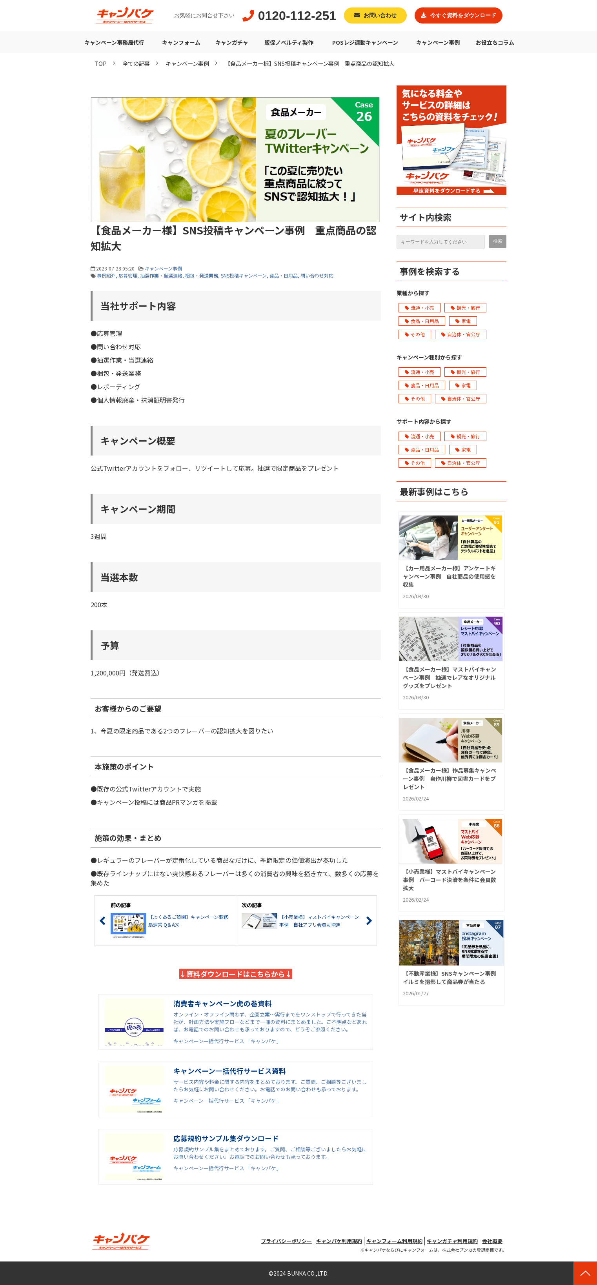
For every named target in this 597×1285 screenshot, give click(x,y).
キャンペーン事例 (438, 42)
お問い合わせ (380, 15)
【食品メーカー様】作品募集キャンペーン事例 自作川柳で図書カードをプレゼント (449, 778)
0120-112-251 (297, 16)
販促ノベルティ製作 (288, 42)
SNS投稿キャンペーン (244, 275)
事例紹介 (106, 275)
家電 (463, 321)
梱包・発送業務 (201, 275)
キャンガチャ (231, 42)
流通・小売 (419, 307)
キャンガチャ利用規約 (452, 1241)
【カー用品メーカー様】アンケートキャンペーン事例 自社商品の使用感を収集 (449, 576)
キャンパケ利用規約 (339, 1241)
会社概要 (492, 1241)
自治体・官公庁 (460, 334)
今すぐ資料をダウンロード (463, 15)
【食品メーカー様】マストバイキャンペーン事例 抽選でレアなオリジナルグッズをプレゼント (449, 677)
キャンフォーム (181, 42)
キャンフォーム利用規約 (394, 1241)
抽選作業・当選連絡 (161, 275)
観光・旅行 (465, 307)
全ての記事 (136, 63)
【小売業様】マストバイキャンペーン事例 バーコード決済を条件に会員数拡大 (449, 880)
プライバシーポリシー (286, 1241)
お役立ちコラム (495, 42)
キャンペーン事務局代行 (114, 42)
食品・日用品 (283, 275)
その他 (415, 334)
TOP (101, 63)
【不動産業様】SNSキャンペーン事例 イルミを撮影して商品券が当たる (449, 977)
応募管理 (127, 275)
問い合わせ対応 (316, 275)
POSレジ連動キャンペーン (365, 42)
